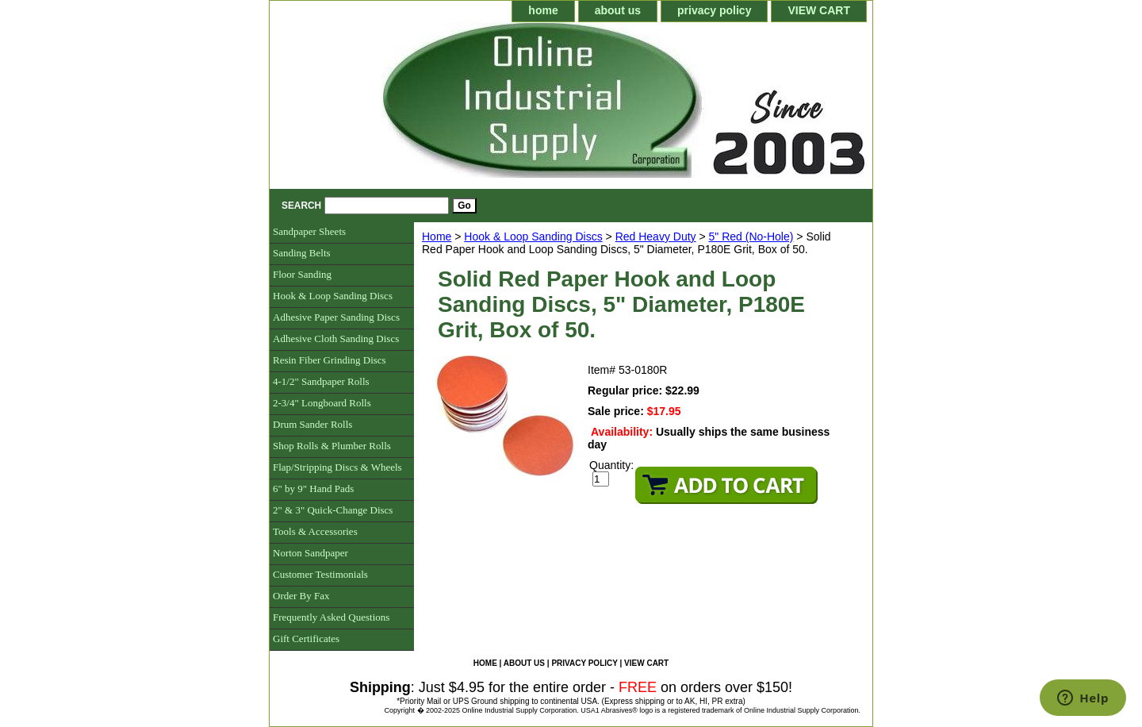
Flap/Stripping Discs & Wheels (337, 467)
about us (618, 10)
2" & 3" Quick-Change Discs (333, 510)
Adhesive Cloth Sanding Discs (336, 338)
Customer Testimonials (320, 574)
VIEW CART (819, 10)
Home (436, 236)
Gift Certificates (306, 638)
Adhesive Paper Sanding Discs (336, 317)
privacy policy (714, 10)
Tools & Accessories (315, 531)
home (543, 10)
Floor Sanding (302, 274)
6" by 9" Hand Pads (313, 488)
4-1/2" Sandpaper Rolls (321, 381)
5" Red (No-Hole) (751, 236)
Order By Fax (301, 596)
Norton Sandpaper (310, 553)
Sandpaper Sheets (309, 231)
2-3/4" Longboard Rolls (322, 403)
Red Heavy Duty (655, 236)
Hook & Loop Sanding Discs (533, 236)
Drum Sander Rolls (312, 424)
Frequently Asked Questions (331, 617)
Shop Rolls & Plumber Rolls (332, 446)
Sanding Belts (302, 253)
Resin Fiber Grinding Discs (329, 360)
